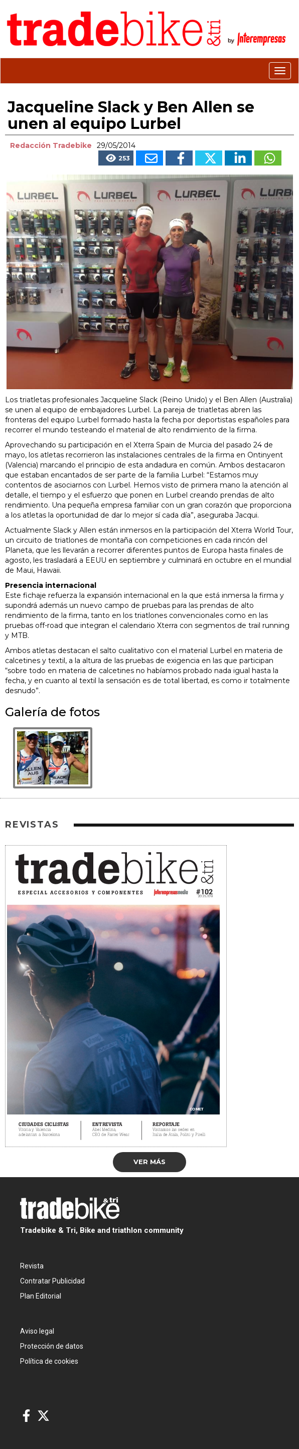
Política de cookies (49, 1361)
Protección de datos (51, 1346)
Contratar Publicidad (52, 1281)
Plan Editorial (40, 1296)
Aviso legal (37, 1331)
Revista (32, 1266)
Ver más (149, 1162)
